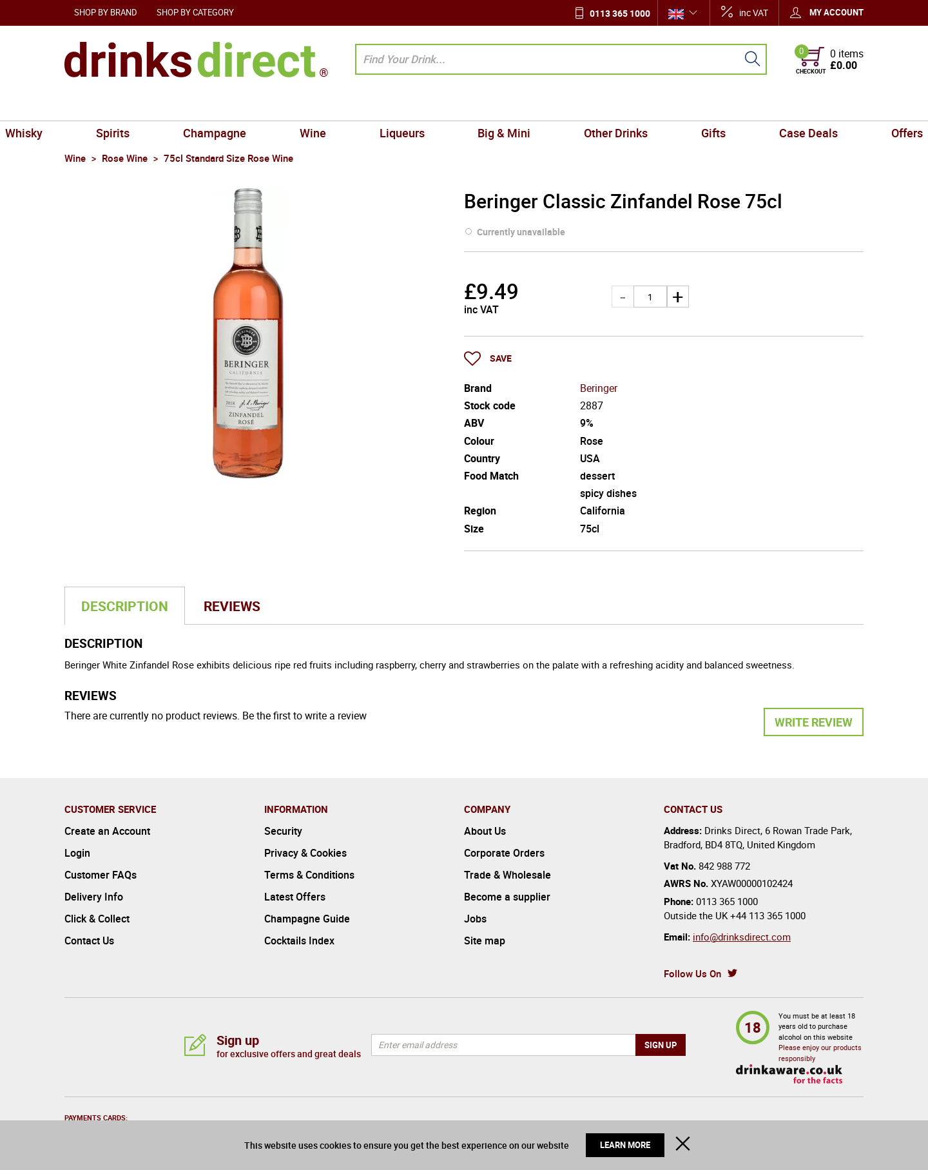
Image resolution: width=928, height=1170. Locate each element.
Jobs (475, 919)
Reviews (232, 606)
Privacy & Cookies (305, 853)
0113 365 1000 (620, 13)
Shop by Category (195, 12)
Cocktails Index (299, 940)
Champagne (250, 105)
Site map (484, 940)
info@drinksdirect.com (742, 936)
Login (77, 853)
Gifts (678, 105)
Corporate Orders (504, 853)
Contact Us (89, 940)
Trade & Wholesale (507, 875)
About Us (485, 831)
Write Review (814, 722)
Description (124, 606)
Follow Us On (692, 973)
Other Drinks (594, 105)
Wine (334, 105)
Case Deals (758, 105)
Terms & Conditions (309, 875)
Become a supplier (507, 897)
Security (283, 831)
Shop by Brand (105, 12)
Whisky (88, 105)
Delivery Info (93, 897)
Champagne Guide (307, 919)
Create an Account (107, 831)
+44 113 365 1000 (768, 915)
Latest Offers (294, 897)
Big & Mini (496, 105)
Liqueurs (409, 105)
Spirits (163, 105)
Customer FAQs (100, 875)
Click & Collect (97, 919)
